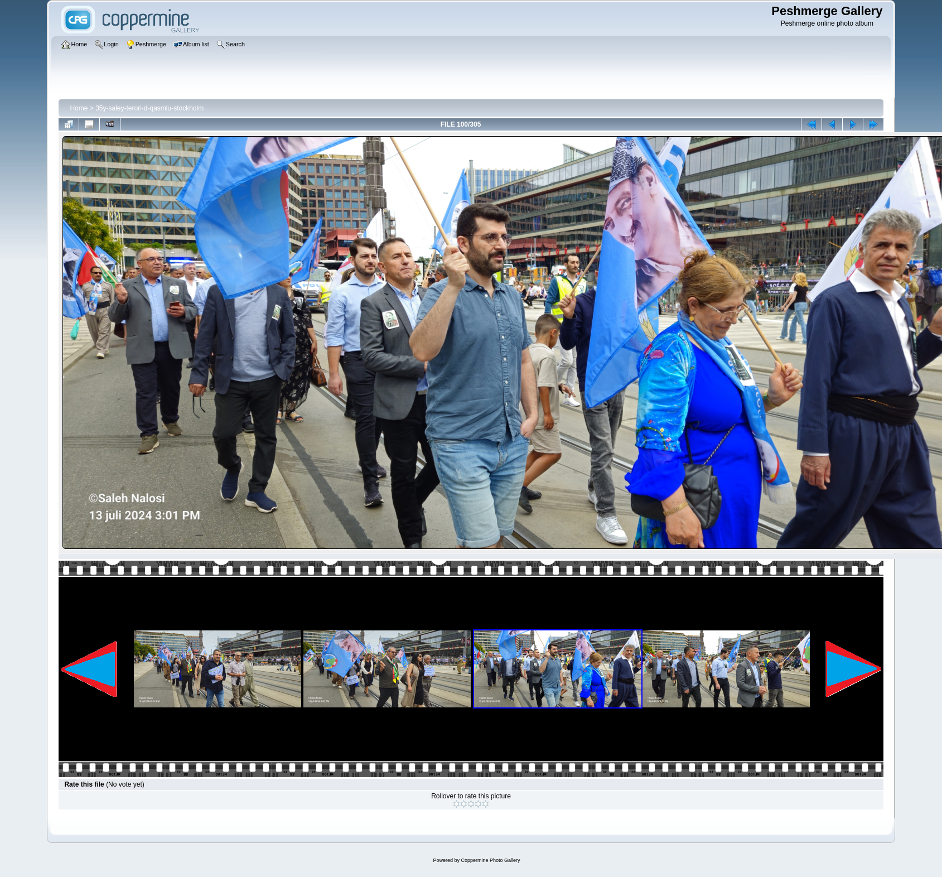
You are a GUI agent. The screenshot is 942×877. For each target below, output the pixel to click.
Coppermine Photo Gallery (490, 860)
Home (79, 108)
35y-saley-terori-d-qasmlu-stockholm (149, 108)
